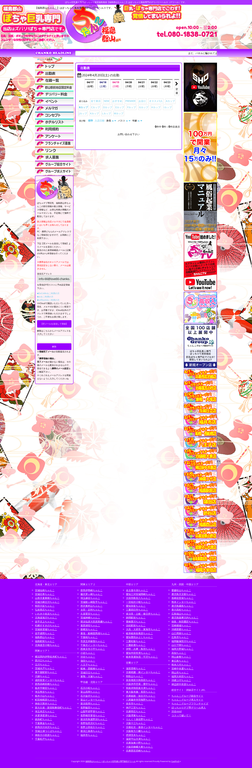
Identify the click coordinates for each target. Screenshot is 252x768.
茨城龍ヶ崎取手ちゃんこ (93, 602)
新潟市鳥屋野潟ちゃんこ (93, 719)
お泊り (142, 101)
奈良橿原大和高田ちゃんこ (140, 680)
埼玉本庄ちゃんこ (45, 711)
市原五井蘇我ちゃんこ (92, 641)
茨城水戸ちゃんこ (45, 668)
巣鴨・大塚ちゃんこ (91, 676)
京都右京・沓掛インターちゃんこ (144, 727)
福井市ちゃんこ (89, 735)
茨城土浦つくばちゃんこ (48, 731)
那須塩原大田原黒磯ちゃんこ (96, 621)
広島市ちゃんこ (180, 637)
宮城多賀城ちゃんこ (46, 629)
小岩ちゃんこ (87, 653)
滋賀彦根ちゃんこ (136, 668)
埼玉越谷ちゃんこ (90, 598)
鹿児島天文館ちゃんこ (184, 594)
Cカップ (95, 107)
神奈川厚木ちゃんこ (46, 703)
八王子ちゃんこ (89, 664)
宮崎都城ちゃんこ (181, 625)
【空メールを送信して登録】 (54, 323)
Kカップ (94, 113)
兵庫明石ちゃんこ (136, 711)
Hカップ (155, 107)
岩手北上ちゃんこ (45, 621)
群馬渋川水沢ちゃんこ (47, 727)
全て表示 (96, 101)
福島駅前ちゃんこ (45, 641)
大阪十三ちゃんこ (136, 723)
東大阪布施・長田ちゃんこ (140, 691)
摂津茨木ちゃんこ (136, 735)
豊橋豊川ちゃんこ (136, 621)
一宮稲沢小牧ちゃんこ (138, 602)
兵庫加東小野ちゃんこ (138, 742)
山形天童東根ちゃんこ (47, 598)
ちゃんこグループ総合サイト (187, 695)
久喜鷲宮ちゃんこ (90, 613)
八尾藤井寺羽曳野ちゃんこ (140, 699)
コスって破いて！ (181, 715)
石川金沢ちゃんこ (90, 695)
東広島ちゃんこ (180, 660)
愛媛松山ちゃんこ (181, 590)
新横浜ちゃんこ (89, 629)
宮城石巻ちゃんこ (45, 594)
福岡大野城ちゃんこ (183, 649)
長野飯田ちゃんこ (90, 707)
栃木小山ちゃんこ (45, 695)
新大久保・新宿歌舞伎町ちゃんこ (53, 707)
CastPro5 (175, 761)
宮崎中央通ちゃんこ (183, 668)
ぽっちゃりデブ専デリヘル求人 (189, 707)
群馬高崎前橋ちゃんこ (47, 684)
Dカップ (107, 107)
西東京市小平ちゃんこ (92, 649)
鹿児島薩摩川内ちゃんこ (185, 617)
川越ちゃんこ (42, 676)
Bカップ (83, 107)
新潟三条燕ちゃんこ (91, 731)
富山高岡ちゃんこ (90, 691)
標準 (90, 120)
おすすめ (117, 101)
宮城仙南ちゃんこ (45, 590)
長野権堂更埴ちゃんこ (92, 715)
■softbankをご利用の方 (48, 299)
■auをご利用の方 (45, 296)
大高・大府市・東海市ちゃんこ (143, 629)
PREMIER (130, 101)
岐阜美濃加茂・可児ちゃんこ (142, 656)
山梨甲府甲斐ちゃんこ (92, 711)
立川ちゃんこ (42, 664)
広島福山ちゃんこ (181, 613)
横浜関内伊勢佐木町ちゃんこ (51, 656)
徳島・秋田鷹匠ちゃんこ (185, 621)
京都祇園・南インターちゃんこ (143, 672)
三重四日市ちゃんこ (137, 609)
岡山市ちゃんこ (180, 672)
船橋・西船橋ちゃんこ (92, 668)
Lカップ (106, 113)
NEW (106, 101)
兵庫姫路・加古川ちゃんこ (140, 695)
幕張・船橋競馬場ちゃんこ (95, 633)
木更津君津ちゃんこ (46, 715)
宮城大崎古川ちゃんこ (47, 602)
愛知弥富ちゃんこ (136, 605)
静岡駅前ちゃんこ (136, 617)
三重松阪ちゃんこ (136, 641)
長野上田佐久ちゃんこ (92, 727)
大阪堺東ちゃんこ (136, 715)
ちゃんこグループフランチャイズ (190, 703)
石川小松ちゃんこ (90, 688)
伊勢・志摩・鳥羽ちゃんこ (140, 649)
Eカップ (119, 107)
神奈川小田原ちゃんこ (47, 735)
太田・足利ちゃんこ (91, 609)
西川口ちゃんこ (43, 660)
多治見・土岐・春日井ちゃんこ (143, 613)
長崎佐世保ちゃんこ (183, 598)
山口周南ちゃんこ (181, 633)
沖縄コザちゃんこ (181, 680)
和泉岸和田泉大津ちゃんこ (140, 688)
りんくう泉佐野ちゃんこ (139, 719)
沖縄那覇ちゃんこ (181, 629)
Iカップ (168, 107)
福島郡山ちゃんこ (45, 637)
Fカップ (131, 107)
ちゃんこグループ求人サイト (187, 699)
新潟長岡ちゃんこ (90, 703)
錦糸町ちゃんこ (43, 719)
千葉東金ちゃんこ (45, 723)
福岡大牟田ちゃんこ (183, 676)
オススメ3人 (156, 101)
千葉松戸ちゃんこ (45, 739)
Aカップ (170, 101)
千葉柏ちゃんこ (89, 637)
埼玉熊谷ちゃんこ (45, 691)
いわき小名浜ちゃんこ (47, 613)
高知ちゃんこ (179, 653)
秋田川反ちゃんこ (45, 605)
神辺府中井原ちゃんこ (184, 684)
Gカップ (143, 107)
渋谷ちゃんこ (87, 656)
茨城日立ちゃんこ (90, 672)
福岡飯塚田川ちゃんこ (184, 641)
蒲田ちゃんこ (87, 660)
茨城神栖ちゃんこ (90, 617)
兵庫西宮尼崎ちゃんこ (138, 750)
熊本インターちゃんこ (184, 602)
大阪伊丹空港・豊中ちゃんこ (142, 684)
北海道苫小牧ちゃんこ (47, 645)
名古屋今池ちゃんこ (137, 590)
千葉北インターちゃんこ (93, 645)
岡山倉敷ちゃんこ (181, 656)
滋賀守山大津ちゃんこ (138, 739)
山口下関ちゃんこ (181, 645)
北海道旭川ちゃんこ (46, 617)
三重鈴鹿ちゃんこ (136, 645)
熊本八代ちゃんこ (181, 664)
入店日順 (99, 120)
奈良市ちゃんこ (134, 703)
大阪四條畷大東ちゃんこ (139, 746)
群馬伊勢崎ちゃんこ (91, 590)
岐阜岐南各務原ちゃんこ (139, 633)
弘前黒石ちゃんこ (45, 609)
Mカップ (119, 113)
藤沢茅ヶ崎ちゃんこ (91, 594)
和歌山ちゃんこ (134, 676)
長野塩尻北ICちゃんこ (92, 723)
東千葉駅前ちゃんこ (46, 672)
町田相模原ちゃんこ (46, 699)
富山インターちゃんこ (92, 699)
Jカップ (83, 113)
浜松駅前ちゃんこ (136, 625)
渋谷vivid (177, 711)
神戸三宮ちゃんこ (136, 707)
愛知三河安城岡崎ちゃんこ (140, 594)
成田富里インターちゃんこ (49, 680)
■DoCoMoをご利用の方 (48, 293)
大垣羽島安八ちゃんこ (138, 598)
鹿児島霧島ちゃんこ (183, 605)
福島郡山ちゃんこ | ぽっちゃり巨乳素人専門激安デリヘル (110, 761)
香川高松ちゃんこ (181, 609)
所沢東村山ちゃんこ (91, 605)
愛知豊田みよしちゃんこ (139, 637)
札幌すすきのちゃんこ (47, 625)
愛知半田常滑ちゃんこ (138, 653)
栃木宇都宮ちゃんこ (46, 688)
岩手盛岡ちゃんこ (45, 633)
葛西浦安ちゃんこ (90, 625)
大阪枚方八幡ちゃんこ (138, 731)
